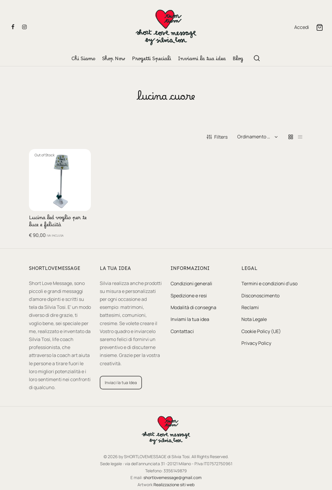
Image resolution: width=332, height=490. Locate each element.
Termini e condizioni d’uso (269, 283)
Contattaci (182, 331)
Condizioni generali (191, 283)
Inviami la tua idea (202, 60)
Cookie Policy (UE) (261, 331)
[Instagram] (24, 27)
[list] (300, 137)
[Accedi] (301, 27)
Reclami (250, 307)
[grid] (290, 137)
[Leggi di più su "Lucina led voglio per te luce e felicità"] (82, 157)
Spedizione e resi (189, 295)
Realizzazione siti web (173, 484)
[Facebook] (13, 27)
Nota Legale (254, 319)
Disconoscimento (260, 295)
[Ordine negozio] (257, 137)
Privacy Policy (256, 343)
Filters (217, 137)
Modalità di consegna (193, 307)
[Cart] (319, 27)
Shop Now (113, 60)
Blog (238, 60)
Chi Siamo (83, 60)
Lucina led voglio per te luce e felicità (58, 222)
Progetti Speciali (151, 60)
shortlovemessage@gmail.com (172, 477)
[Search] (256, 58)
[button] (121, 382)
